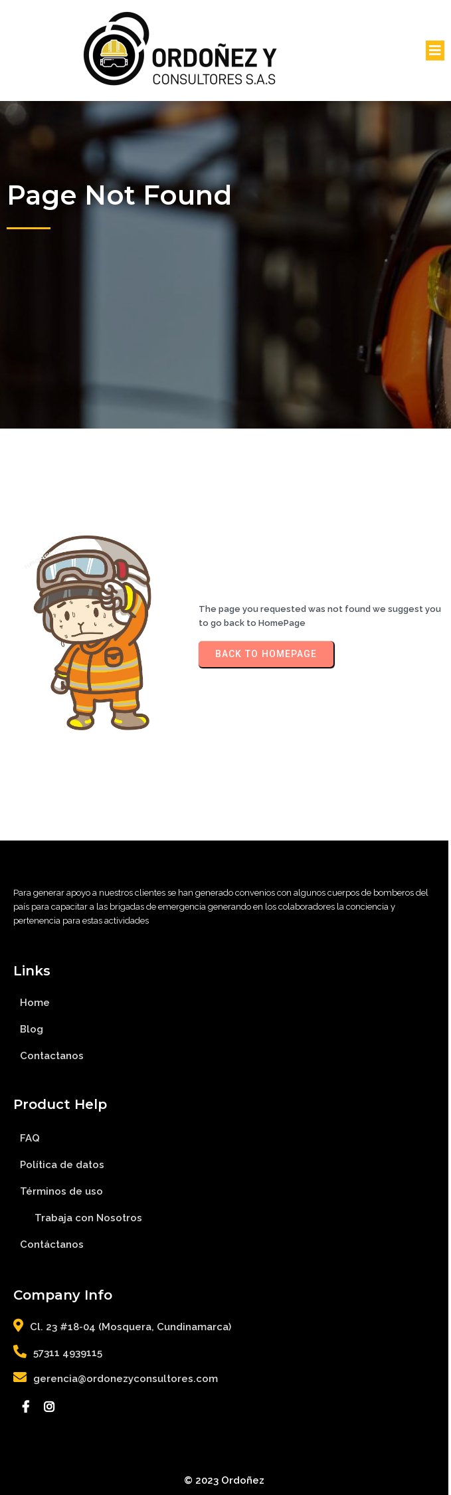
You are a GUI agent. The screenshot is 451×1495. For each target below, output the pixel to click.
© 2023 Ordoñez (225, 1480)
